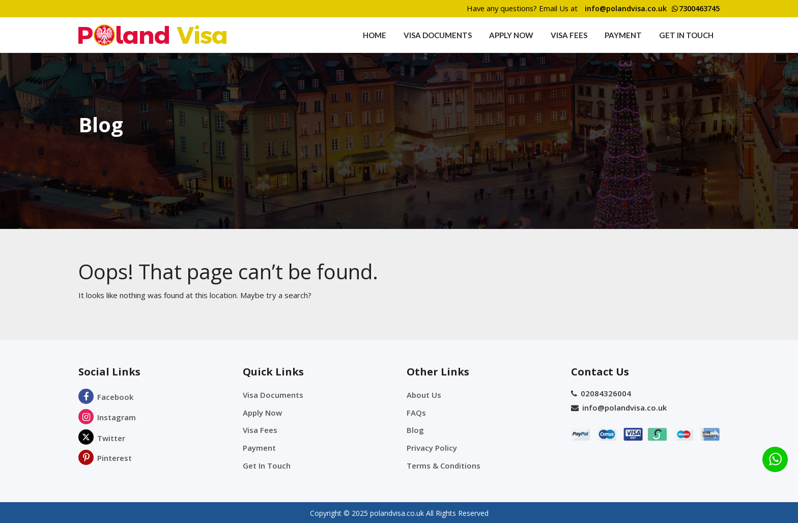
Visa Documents (438, 35)
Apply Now (511, 35)
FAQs (416, 412)
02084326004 (601, 393)
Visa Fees (569, 35)
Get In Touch (686, 35)
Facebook (105, 397)
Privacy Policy (432, 447)
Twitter (101, 438)
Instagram (107, 417)
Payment (623, 35)
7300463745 (693, 9)
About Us (424, 395)
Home (374, 35)
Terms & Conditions (443, 464)
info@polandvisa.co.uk (619, 9)
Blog (415, 429)
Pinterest (105, 458)
